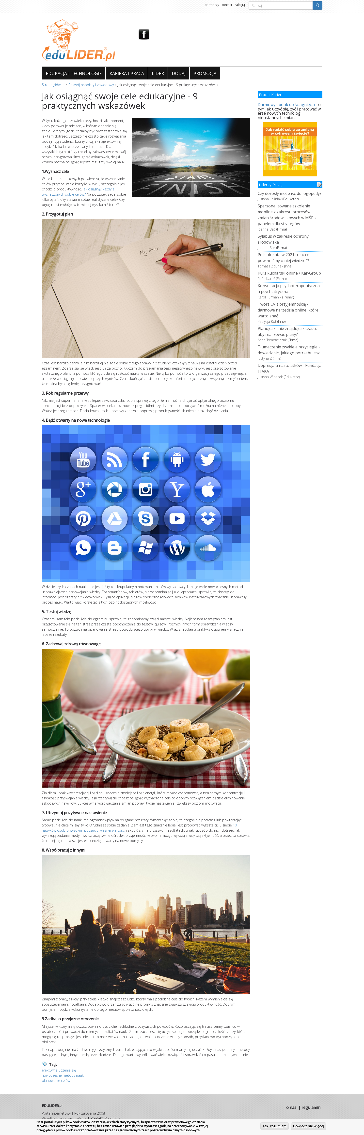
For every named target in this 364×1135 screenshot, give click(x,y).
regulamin (310, 1107)
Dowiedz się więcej (308, 1126)
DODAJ (179, 73)
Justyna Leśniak (270, 199)
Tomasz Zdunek (270, 266)
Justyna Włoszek (270, 376)
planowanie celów (56, 1080)
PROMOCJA (204, 73)
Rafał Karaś (266, 278)
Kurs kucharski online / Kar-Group (289, 273)
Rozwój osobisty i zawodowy (91, 84)
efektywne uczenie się (59, 1070)
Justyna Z (265, 358)
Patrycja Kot (267, 321)
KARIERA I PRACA (127, 73)
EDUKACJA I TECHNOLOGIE (74, 73)
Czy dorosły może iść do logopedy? (289, 193)
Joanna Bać (266, 229)
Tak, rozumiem (274, 1126)
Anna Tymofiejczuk (272, 340)
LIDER (158, 73)
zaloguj (240, 4)
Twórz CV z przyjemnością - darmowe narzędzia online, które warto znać (288, 310)
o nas (291, 1107)
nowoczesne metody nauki (63, 1075)
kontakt (227, 4)
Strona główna (53, 84)
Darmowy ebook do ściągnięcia (286, 104)
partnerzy (212, 4)
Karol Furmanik (269, 297)
